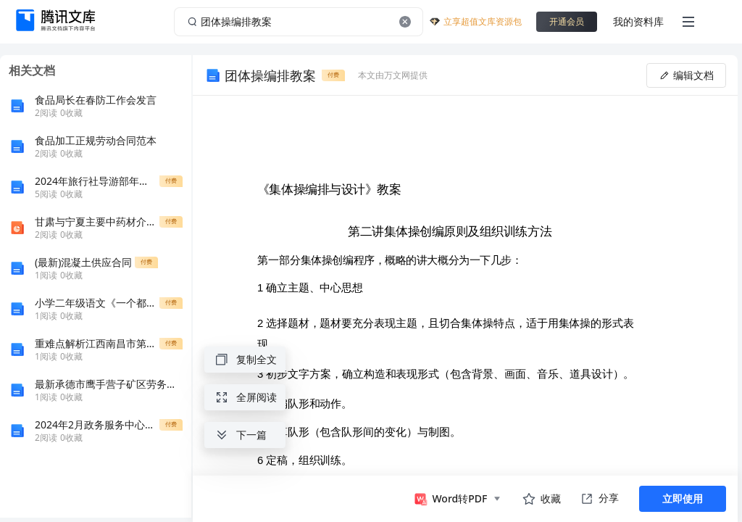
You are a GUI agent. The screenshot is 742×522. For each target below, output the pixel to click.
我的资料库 (638, 21)
